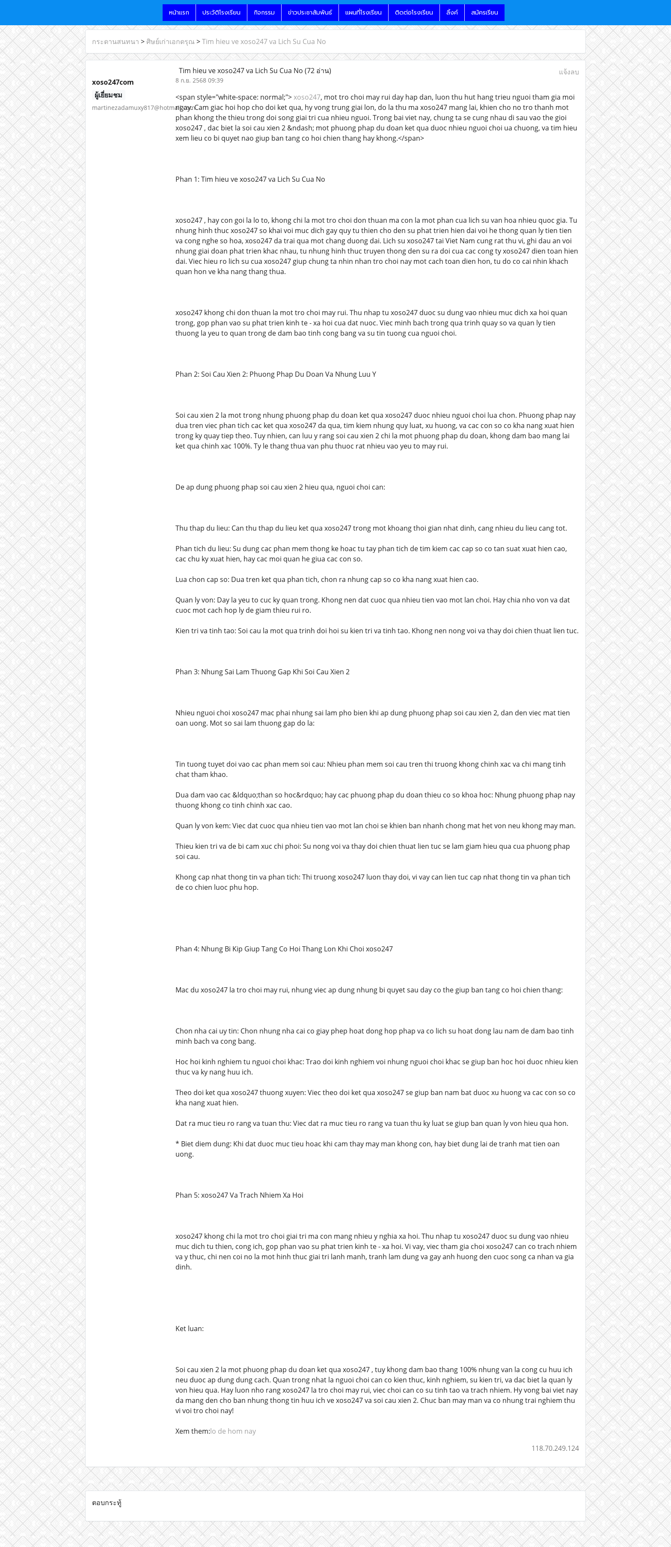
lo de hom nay (233, 1431)
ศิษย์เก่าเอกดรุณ (170, 41)
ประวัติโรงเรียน (221, 12)
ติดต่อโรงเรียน (414, 12)
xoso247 (306, 97)
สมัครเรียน (484, 12)
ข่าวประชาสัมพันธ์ (310, 12)
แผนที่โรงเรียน (363, 12)
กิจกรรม (264, 12)
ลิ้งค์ (452, 12)
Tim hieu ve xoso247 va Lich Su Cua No (264, 41)
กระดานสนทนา (115, 41)
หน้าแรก (179, 12)
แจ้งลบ (569, 72)
